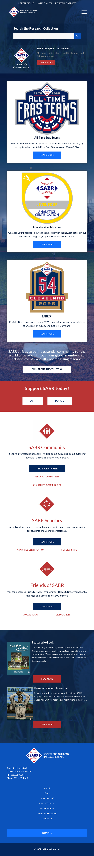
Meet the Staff (47, 798)
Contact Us (47, 818)
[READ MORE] (47, 679)
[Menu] (82, 11)
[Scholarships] (69, 550)
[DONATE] (47, 833)
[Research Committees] (47, 476)
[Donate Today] (30, 614)
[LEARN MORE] (47, 155)
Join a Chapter (44, 3)
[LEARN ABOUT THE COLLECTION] (47, 369)
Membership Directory (66, 3)
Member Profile (26, 3)
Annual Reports (47, 808)
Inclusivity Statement (47, 813)
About (47, 788)
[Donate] (59, 401)
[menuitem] (26, 3)
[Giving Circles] (63, 614)
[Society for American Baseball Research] (39, 11)
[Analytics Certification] (30, 550)
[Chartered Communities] (47, 485)
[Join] (32, 401)
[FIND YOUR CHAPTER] (47, 468)
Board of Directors (47, 803)
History (47, 793)
